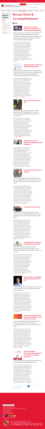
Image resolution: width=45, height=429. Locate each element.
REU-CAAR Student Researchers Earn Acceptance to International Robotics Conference (33, 354)
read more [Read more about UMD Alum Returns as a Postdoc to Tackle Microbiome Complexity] (27, 166)
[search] (34, 7)
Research (8, 10)
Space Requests (37, 4)
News (4, 20)
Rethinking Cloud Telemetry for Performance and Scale (32, 243)
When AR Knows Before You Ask (32, 101)
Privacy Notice (12, 417)
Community (30, 10)
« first (14, 386)
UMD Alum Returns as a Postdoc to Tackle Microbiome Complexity (33, 142)
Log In (42, 4)
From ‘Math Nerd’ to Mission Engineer (32, 171)
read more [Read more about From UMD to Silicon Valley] (20, 238)
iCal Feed (5, 30)
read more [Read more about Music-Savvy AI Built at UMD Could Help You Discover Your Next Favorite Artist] (19, 347)
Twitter (6, 416)
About (27, 4)
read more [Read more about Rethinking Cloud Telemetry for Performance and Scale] (22, 273)
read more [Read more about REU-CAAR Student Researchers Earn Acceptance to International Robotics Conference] (27, 382)
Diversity (36, 10)
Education (15, 10)
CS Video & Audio (6, 27)
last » (18, 388)
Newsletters (5, 32)
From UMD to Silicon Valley (32, 207)
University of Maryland (22, 1)
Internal (31, 4)
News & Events (22, 10)
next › (14, 388)
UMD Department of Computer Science (10, 5)
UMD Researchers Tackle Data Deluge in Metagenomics (33, 65)
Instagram (9, 416)
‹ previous (19, 386)
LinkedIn (12, 416)
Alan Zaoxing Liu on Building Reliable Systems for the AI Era (32, 278)
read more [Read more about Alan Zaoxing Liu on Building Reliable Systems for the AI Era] (17, 311)
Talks (4, 22)
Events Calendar (6, 25)
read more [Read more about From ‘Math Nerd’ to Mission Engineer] (23, 203)
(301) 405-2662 (10, 413)
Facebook (4, 416)
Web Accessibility (6, 417)
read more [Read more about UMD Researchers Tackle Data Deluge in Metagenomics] (22, 96)
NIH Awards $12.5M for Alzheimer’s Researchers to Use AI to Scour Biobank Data (33, 28)
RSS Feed (15, 416)
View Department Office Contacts (8, 405)
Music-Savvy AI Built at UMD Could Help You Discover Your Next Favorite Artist (33, 317)
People (3, 10)
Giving (42, 10)
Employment (23, 4)
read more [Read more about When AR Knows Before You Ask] (18, 137)
